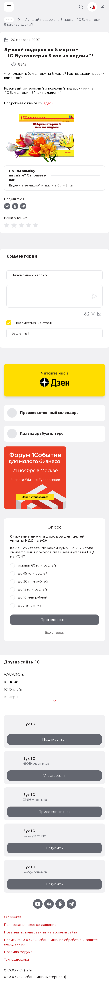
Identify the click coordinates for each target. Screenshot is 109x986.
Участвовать (54, 776)
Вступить (54, 848)
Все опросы (54, 632)
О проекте (12, 917)
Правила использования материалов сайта (40, 932)
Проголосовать (54, 620)
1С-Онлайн (14, 689)
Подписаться (54, 739)
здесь (49, 103)
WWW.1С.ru (14, 675)
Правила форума (18, 952)
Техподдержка (16, 959)
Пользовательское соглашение (30, 925)
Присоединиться (54, 812)
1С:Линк (11, 682)
